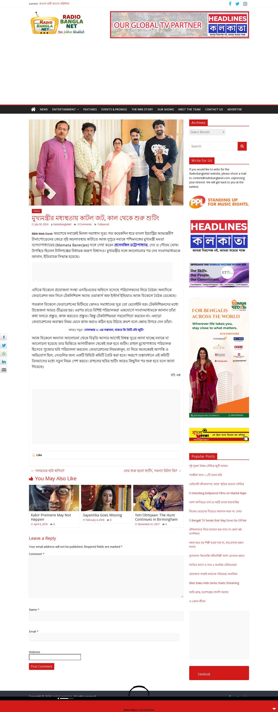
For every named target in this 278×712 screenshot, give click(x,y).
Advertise (234, 109)
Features (90, 109)
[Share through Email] (3, 369)
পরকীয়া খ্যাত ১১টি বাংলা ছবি (205, 475)
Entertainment (64, 109)
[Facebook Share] (3, 336)
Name (34, 609)
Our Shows (166, 109)
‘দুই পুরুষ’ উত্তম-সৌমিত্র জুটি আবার (208, 466)
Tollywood (103, 224)
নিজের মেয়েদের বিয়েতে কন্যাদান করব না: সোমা (215, 511)
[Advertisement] (139, 76)
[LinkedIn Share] (3, 361)
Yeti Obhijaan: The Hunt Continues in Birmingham (156, 517)
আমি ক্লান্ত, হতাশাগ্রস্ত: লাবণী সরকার (208, 592)
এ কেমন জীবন (197, 601)
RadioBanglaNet (62, 224)
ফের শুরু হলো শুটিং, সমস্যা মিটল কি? (152, 470)
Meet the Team (189, 109)
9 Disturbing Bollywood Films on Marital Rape (217, 493)
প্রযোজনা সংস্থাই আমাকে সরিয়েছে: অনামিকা (213, 574)
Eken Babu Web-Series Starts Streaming (214, 583)
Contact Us (214, 109)
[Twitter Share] (3, 345)
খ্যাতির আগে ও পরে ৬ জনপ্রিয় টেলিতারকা (213, 565)
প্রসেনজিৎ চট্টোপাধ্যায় (130, 244)
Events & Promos (114, 109)
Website (34, 652)
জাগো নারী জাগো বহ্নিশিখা (54, 3)
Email (33, 631)
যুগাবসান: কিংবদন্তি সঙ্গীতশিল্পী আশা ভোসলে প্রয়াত (217, 556)
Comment (36, 554)
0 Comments (83, 224)
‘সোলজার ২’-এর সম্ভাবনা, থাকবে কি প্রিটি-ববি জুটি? (114, 330)
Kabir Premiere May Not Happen (51, 517)
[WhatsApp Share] (3, 353)
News (44, 109)
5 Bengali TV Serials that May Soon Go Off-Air (217, 520)
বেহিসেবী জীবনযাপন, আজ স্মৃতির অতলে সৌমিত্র (216, 484)
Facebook (204, 674)
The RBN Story (142, 109)
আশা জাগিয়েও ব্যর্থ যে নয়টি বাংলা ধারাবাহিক (214, 502)
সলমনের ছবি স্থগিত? (47, 470)
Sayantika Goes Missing (102, 515)
